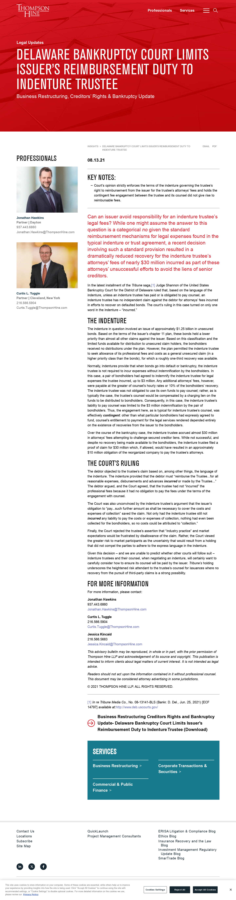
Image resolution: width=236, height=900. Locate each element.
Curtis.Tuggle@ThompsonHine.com (113, 627)
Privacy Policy (30, 894)
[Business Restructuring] (117, 765)
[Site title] (33, 10)
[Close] (230, 889)
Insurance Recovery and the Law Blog (184, 843)
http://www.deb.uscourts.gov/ (137, 707)
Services (187, 10)
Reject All (179, 889)
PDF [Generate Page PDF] (214, 146)
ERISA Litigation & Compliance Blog (187, 831)
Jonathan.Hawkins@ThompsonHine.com (117, 609)
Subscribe (24, 841)
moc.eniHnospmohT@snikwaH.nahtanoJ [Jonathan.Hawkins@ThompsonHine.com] (46, 232)
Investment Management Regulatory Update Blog (187, 852)
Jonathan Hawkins (30, 217)
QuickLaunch (98, 831)
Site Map (24, 846)
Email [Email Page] (206, 146)
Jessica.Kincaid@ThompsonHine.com (115, 644)
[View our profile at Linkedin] (20, 866)
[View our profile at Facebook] (43, 866)
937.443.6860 (26, 227)
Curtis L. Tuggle (28, 293)
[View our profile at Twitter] (31, 866)
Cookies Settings (155, 889)
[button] (206, 10)
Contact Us (25, 831)
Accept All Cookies (205, 889)
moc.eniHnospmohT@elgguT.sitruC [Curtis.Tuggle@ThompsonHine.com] (42, 307)
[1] (153, 285)
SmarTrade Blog (171, 858)
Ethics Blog (167, 836)
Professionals (160, 10)
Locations (24, 836)
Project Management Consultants (114, 836)
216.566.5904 (26, 303)
